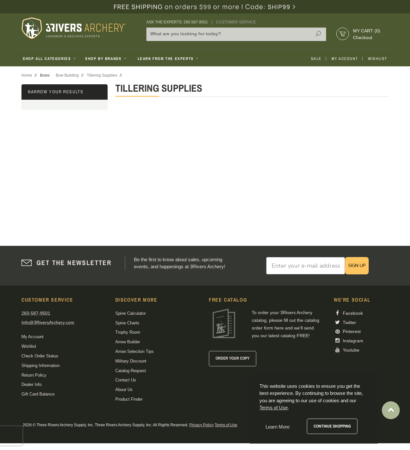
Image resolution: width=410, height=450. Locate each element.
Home (26, 75)
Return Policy (33, 375)
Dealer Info (31, 384)
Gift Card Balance (37, 394)
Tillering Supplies (102, 75)
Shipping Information (40, 365)
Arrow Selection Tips (134, 351)
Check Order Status (39, 356)
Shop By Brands (106, 58)
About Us (124, 389)
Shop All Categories (50, 58)
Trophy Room (127, 332)
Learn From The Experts (169, 58)
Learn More (278, 426)
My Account (345, 58)
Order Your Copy (233, 358)
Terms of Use (226, 425)
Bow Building (67, 75)
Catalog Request (130, 370)
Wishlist (377, 58)
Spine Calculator (130, 313)
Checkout (362, 37)
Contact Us (125, 380)
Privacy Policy (201, 425)
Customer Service (236, 22)
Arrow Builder (127, 341)
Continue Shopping (332, 426)
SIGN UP (356, 265)
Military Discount (130, 361)
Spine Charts (127, 323)
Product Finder (129, 399)
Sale (316, 58)
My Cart (366, 30)
